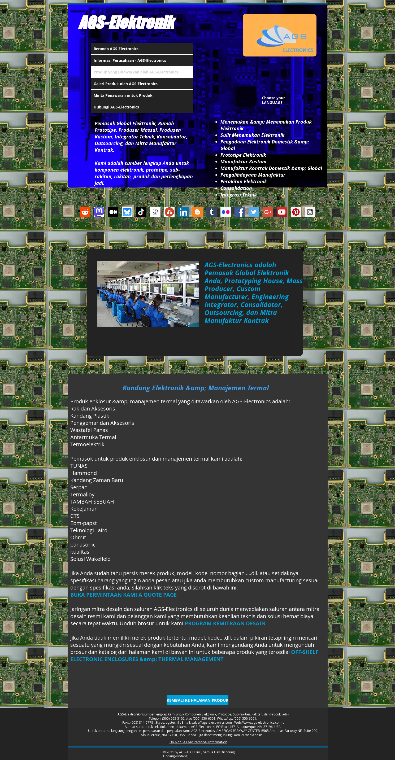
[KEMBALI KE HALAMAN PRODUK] (197, 700)
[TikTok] (141, 212)
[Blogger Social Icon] (197, 212)
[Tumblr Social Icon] (211, 212)
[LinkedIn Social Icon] (183, 212)
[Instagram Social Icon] (310, 212)
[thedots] (155, 212)
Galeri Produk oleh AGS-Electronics (126, 83)
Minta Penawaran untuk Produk (123, 95)
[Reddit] (85, 212)
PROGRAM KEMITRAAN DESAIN (225, 623)
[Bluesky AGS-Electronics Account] (127, 212)
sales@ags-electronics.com (212, 722)
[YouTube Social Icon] (282, 212)
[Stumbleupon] (169, 212)
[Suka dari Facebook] (194, 235)
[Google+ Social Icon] (268, 212)
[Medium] (113, 212)
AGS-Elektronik (125, 22)
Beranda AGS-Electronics (116, 48)
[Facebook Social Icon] (240, 212)
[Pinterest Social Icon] (296, 212)
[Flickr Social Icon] (225, 212)
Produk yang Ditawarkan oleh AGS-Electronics (136, 72)
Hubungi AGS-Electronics (116, 107)
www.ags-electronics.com (262, 722)
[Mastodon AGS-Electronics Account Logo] (99, 212)
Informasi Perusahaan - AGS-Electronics (130, 60)
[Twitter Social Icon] (254, 212)
